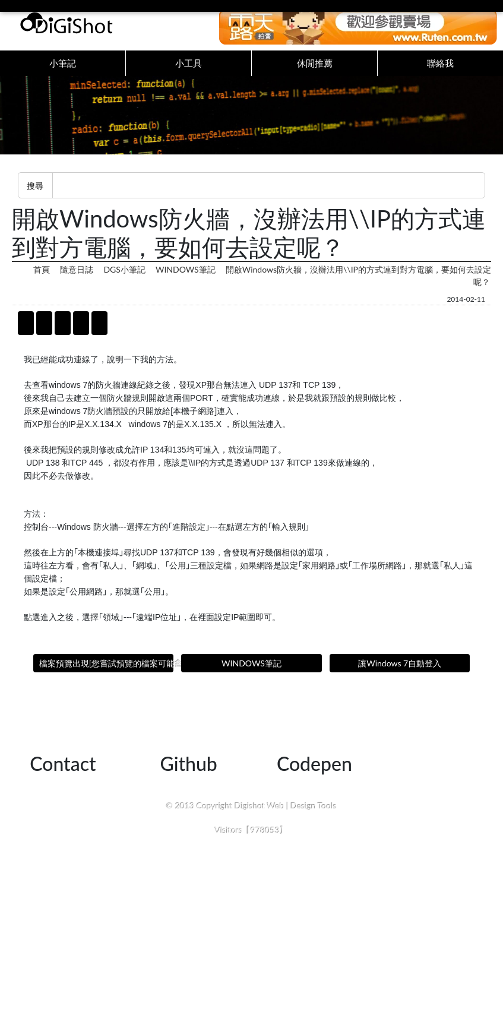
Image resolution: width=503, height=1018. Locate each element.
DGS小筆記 (124, 281)
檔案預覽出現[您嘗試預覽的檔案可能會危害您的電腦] (106, 675)
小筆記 (62, 69)
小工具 (188, 69)
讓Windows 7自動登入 (399, 675)
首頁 (41, 281)
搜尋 (35, 197)
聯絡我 (440, 69)
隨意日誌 (76, 281)
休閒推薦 (315, 69)
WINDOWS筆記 (186, 281)
